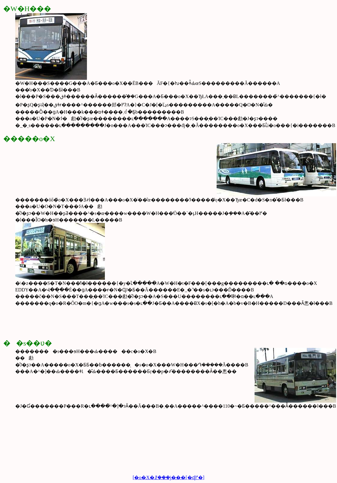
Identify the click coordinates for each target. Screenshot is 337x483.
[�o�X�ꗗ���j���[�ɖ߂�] (168, 477)
